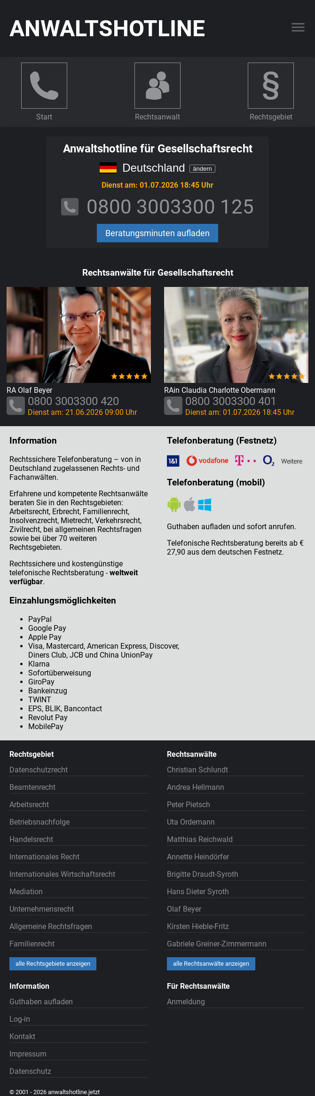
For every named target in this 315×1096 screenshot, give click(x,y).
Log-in (19, 1019)
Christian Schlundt (197, 769)
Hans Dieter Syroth (198, 891)
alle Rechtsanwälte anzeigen (211, 963)
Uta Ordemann (191, 822)
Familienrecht (32, 943)
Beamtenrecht (32, 787)
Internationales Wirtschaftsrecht (62, 874)
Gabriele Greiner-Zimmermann (217, 943)
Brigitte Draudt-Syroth (202, 874)
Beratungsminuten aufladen (157, 233)
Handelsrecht (31, 839)
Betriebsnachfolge (39, 822)
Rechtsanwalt (157, 116)
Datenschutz (30, 1071)
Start (44, 116)
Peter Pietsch (188, 804)
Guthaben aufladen (41, 1001)
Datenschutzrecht (38, 769)
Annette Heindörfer (198, 856)
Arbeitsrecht (29, 804)
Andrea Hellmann (195, 787)
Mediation (26, 891)
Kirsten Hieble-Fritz (198, 926)
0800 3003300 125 (170, 206)
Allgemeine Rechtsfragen (50, 926)
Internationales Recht (44, 856)
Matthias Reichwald (200, 839)
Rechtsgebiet (271, 116)
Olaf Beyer (184, 909)
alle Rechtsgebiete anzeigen (53, 963)
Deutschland (153, 167)
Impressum (28, 1053)
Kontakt (22, 1036)
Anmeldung (186, 1001)
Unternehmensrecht (41, 909)
